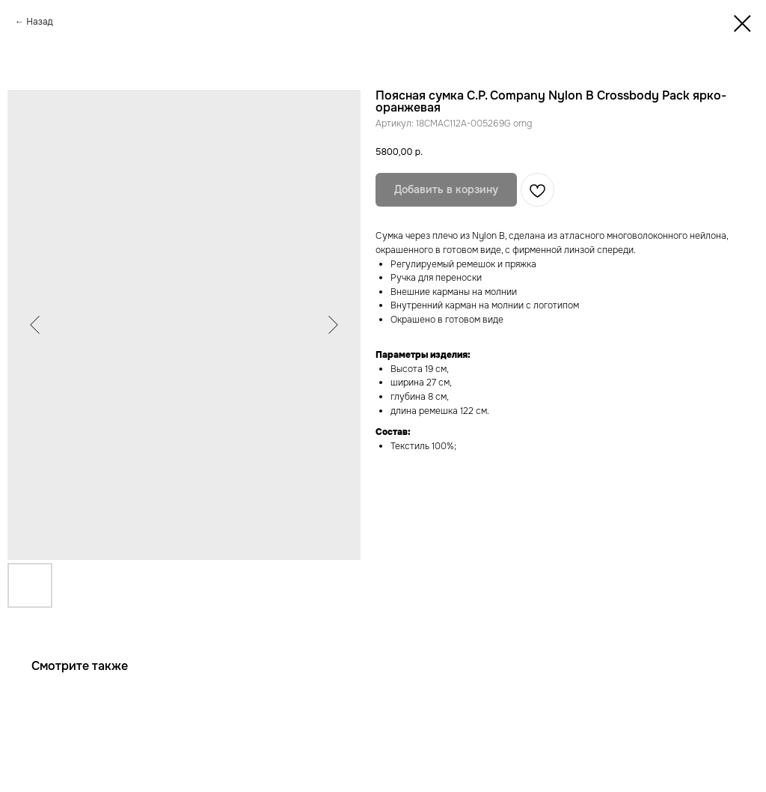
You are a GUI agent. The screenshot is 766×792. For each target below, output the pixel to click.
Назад (39, 22)
